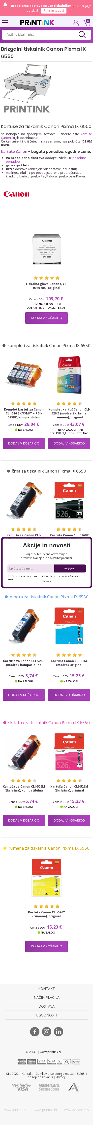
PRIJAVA (76, 24)
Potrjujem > (70, 568)
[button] (46, 545)
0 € (86, 22)
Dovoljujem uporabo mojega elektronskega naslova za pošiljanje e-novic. (43, 577)
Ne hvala (47, 581)
